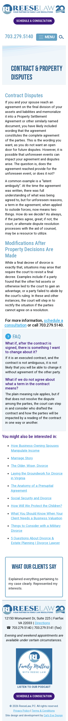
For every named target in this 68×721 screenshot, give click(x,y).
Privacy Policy (21, 710)
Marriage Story (22, 458)
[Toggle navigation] (46, 37)
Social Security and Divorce (31, 498)
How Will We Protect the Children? (36, 506)
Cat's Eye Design (53, 715)
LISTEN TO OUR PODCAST (34, 687)
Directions (42, 623)
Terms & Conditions (43, 710)
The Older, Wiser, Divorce (29, 466)
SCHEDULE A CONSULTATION (34, 21)
